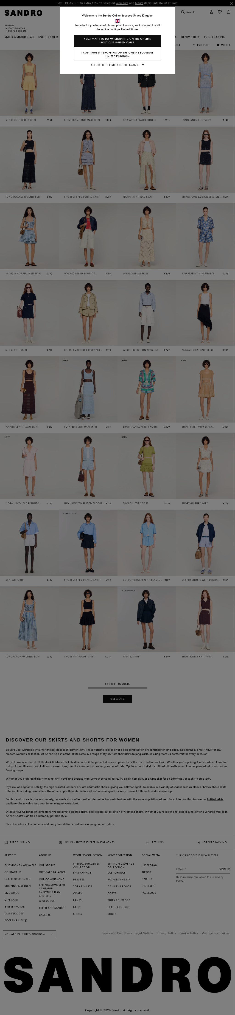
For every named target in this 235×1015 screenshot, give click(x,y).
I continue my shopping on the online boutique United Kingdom (117, 54)
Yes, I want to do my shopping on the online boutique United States (117, 40)
